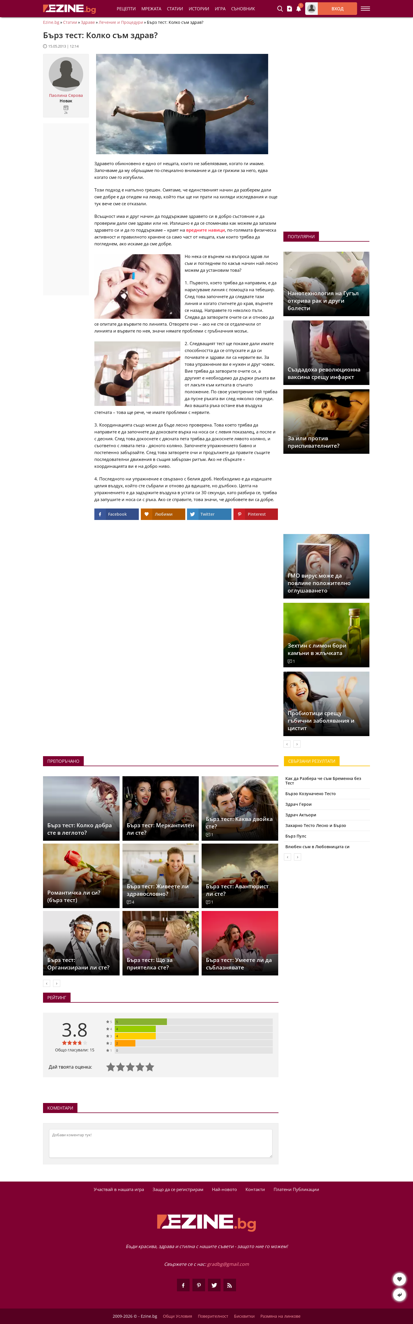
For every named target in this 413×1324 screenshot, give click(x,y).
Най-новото (224, 1189)
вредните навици (205, 230)
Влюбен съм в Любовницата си (317, 846)
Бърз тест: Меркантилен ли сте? (160, 829)
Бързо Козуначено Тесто (310, 793)
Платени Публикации (296, 1189)
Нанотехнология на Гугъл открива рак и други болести (323, 301)
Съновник (243, 8)
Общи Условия (177, 1316)
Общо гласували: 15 (74, 1050)
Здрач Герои (298, 804)
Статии (175, 8)
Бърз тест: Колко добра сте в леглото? (79, 829)
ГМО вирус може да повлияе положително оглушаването (319, 583)
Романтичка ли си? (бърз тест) (73, 896)
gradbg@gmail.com (228, 1264)
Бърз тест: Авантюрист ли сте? (237, 890)
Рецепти (126, 8)
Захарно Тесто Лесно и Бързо (315, 825)
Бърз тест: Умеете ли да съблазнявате (239, 963)
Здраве (88, 22)
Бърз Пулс (295, 836)
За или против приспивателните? (314, 442)
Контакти (255, 1189)
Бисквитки (244, 1316)
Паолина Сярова (66, 95)
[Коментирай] (160, 1143)
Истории (199, 8)
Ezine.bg (51, 22)
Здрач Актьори (300, 815)
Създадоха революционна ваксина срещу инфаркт (324, 373)
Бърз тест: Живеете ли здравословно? (158, 890)
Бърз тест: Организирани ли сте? (78, 963)
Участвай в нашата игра (119, 1189)
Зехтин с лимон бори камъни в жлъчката (317, 649)
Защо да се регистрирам (178, 1189)
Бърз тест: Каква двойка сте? (239, 822)
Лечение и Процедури (121, 22)
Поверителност (213, 1316)
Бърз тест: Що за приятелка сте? (150, 963)
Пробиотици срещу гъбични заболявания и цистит (321, 720)
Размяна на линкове (280, 1316)
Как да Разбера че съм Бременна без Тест (323, 781)
